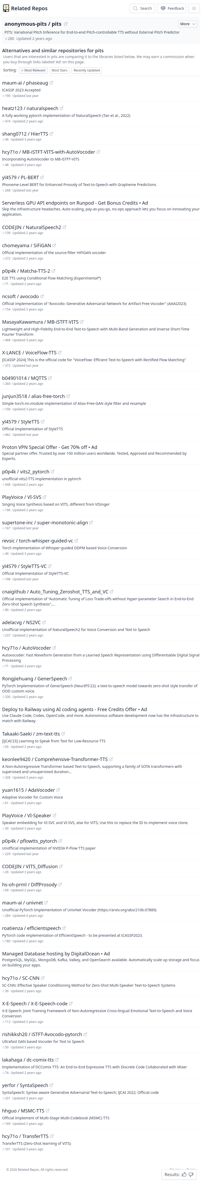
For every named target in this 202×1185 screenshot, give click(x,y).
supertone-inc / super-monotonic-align (45, 522)
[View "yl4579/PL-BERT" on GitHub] (42, 177)
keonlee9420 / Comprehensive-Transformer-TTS (55, 759)
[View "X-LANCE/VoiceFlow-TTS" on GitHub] (60, 352)
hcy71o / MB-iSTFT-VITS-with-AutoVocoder (48, 152)
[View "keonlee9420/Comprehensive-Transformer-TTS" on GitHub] (111, 759)
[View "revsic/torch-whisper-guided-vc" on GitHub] (76, 541)
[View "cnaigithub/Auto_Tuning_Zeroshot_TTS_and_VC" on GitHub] (111, 591)
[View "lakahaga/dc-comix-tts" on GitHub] (57, 1060)
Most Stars (60, 70)
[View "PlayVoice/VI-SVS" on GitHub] (44, 497)
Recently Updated (87, 70)
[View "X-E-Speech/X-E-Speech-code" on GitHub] (71, 1003)
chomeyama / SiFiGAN (26, 245)
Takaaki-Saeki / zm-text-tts (31, 734)
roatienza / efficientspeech (31, 928)
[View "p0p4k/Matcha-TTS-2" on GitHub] (53, 271)
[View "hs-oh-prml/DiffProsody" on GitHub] (60, 884)
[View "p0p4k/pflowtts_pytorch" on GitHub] (60, 841)
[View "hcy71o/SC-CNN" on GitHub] (43, 978)
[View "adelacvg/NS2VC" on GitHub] (44, 622)
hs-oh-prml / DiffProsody (29, 884)
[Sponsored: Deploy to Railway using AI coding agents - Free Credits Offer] (101, 714)
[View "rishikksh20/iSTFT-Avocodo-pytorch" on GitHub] (85, 1034)
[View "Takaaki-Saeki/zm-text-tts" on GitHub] (63, 734)
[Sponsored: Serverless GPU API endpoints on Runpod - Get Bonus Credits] (101, 208)
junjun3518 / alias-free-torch (33, 396)
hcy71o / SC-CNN (20, 978)
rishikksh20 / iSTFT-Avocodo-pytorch (42, 1034)
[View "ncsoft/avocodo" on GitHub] (42, 296)
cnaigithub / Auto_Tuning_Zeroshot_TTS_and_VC (55, 591)
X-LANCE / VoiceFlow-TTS (29, 352)
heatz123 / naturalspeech (30, 108)
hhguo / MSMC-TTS (23, 1111)
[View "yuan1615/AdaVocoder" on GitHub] (58, 790)
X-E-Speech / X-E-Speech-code (35, 1003)
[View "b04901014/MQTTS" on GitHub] (50, 378)
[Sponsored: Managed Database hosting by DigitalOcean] (101, 959)
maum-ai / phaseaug (25, 83)
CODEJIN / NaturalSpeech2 (31, 227)
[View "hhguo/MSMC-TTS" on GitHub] (48, 1111)
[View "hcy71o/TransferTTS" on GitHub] (52, 1136)
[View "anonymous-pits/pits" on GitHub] (66, 24)
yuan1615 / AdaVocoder (28, 790)
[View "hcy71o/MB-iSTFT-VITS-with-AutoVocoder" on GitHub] (98, 152)
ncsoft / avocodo (20, 296)
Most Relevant (33, 70)
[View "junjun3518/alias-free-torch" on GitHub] (68, 396)
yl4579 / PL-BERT (20, 177)
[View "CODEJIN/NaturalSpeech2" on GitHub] (64, 227)
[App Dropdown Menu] (194, 8)
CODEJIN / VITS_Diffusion (30, 866)
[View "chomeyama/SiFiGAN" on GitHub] (54, 245)
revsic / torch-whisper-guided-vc (37, 540)
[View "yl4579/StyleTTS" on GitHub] (43, 422)
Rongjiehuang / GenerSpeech (34, 678)
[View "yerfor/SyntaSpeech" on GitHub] (51, 1085)
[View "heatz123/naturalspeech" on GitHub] (61, 108)
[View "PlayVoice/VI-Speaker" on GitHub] (54, 815)
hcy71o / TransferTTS (25, 1136)
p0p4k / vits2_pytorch (25, 471)
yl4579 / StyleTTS (20, 421)
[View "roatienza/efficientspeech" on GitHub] (64, 928)
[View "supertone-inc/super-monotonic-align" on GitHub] (91, 522)
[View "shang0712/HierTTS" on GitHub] (51, 134)
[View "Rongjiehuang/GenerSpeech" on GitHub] (70, 678)
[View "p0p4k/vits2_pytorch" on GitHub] (52, 471)
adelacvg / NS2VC (21, 622)
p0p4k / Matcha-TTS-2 (26, 271)
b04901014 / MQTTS (24, 378)
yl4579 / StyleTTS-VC (24, 566)
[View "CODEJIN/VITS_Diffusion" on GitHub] (61, 866)
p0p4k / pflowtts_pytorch (29, 841)
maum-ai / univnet (22, 902)
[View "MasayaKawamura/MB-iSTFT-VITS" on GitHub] (82, 322)
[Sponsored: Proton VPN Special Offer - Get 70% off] (101, 452)
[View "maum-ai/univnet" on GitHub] (46, 903)
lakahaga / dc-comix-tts (28, 1060)
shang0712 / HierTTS (25, 134)
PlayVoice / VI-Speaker (26, 815)
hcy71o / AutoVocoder (26, 648)
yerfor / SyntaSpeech (25, 1085)
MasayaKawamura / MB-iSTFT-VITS (40, 322)
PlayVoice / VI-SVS (21, 497)
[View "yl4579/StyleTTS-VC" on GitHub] (50, 566)
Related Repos (29, 8)
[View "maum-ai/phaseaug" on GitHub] (51, 83)
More (188, 24)
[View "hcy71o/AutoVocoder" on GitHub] (54, 648)
